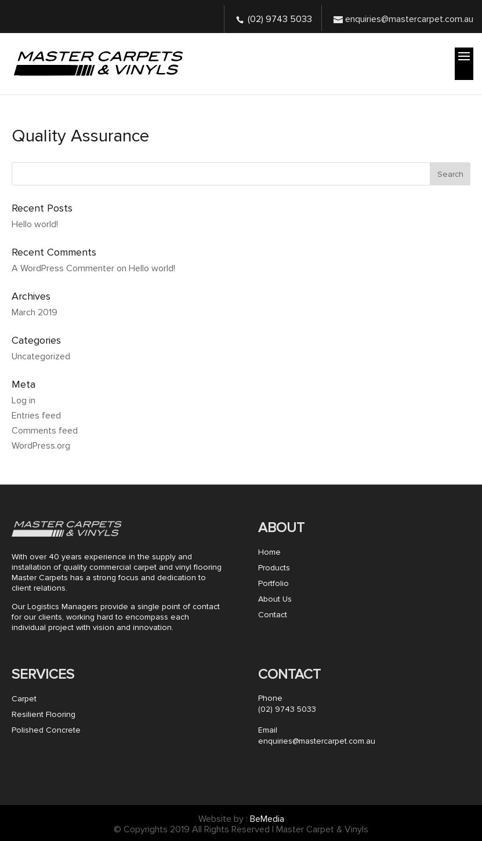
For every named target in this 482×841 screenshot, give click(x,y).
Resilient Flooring (43, 714)
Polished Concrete (46, 730)
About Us (275, 599)
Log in (23, 400)
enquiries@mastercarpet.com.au (316, 741)
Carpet (24, 699)
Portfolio (273, 583)
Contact (272, 615)
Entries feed (36, 415)
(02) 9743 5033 (280, 19)
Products (274, 568)
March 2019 (34, 312)
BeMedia (267, 819)
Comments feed (45, 430)
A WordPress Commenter (63, 268)
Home (269, 552)
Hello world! (35, 224)
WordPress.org (41, 446)
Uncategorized (41, 356)
